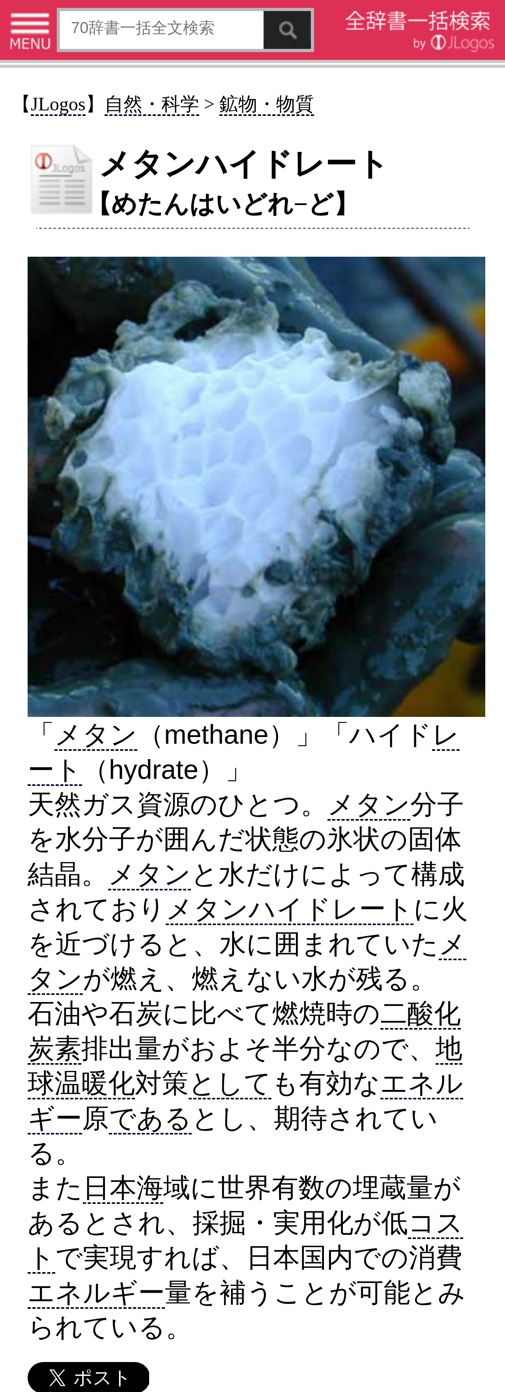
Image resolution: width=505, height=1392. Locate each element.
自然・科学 (152, 103)
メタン (95, 734)
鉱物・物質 (266, 103)
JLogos (58, 103)
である (150, 1118)
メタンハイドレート (289, 909)
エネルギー (96, 1292)
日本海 (123, 1187)
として (230, 1083)
